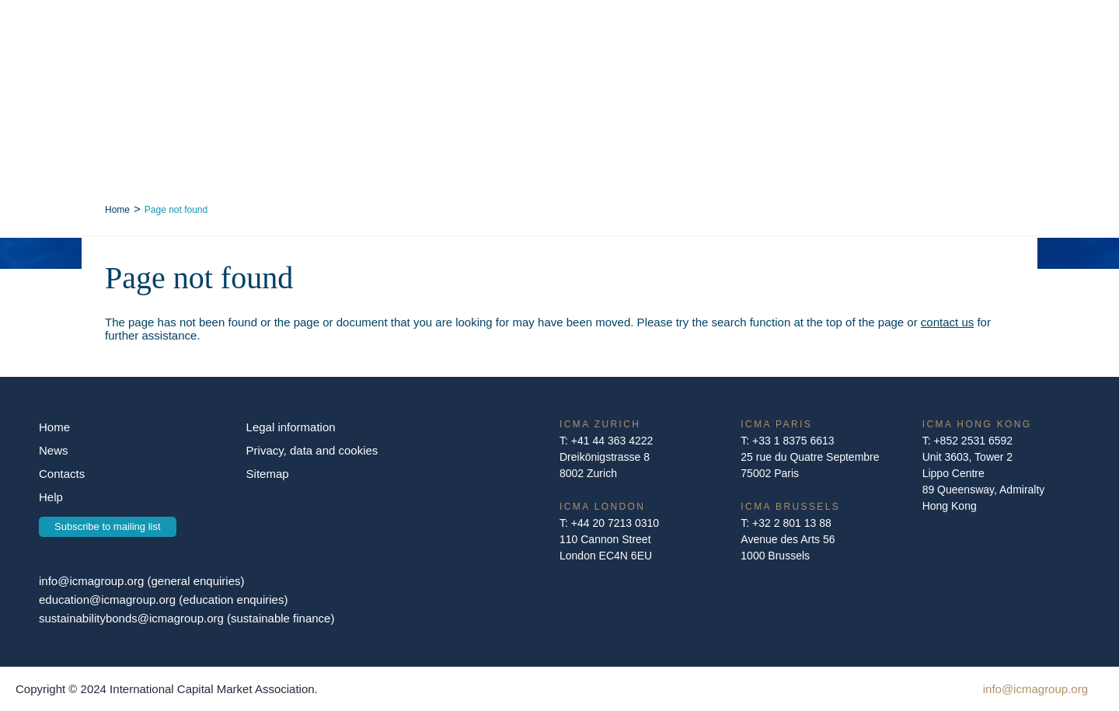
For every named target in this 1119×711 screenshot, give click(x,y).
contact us (947, 322)
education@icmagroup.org (109, 599)
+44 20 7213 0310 (615, 523)
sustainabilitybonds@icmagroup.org (133, 618)
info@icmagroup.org (91, 580)
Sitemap (267, 473)
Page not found (176, 209)
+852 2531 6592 (973, 440)
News (53, 450)
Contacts (62, 473)
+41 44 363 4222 (612, 440)
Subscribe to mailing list (107, 526)
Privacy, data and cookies (312, 450)
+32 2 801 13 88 (791, 523)
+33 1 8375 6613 (793, 440)
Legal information (291, 427)
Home (117, 209)
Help (51, 497)
